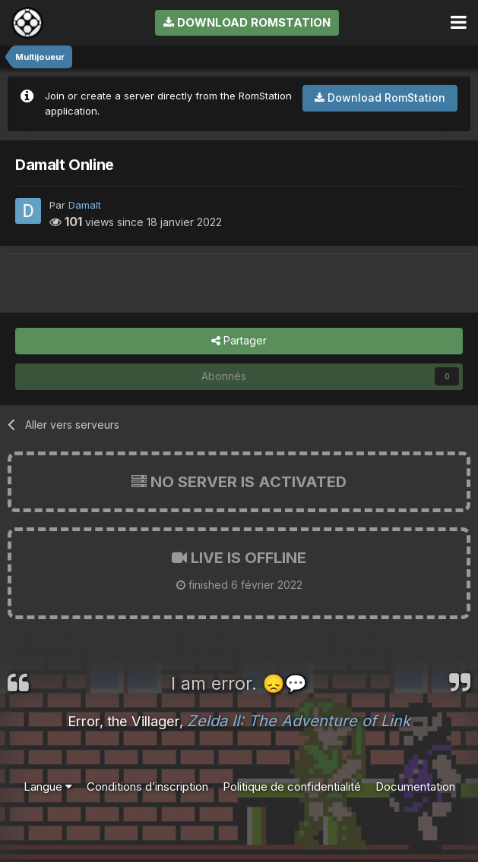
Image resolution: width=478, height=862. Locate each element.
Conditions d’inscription (147, 786)
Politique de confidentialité (292, 786)
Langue (48, 786)
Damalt (84, 205)
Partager (239, 341)
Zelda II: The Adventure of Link (298, 721)
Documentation (415, 786)
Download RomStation (247, 22)
